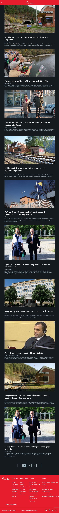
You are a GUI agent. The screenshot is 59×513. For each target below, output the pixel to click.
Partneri (14, 487)
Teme (44, 478)
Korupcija (45, 487)
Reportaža (23, 491)
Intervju (22, 489)
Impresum (15, 494)
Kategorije (24, 478)
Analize (22, 484)
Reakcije (22, 494)
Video (31, 478)
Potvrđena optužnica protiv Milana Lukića (23, 353)
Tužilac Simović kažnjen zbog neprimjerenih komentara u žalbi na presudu (24, 213)
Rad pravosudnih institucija (50, 496)
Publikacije (15, 489)
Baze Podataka (11, 505)
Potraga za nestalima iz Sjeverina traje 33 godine (26, 81)
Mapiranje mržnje (47, 494)
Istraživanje (23, 487)
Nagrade (14, 491)
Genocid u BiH (46, 491)
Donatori (15, 484)
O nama (15, 478)
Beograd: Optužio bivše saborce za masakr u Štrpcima (28, 311)
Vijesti (22, 482)
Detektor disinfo (34, 491)
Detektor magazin (34, 484)
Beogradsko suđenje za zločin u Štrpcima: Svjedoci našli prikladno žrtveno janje (27, 396)
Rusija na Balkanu (47, 489)
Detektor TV (33, 482)
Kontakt (14, 496)
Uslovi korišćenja (24, 510)
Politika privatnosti (33, 510)
